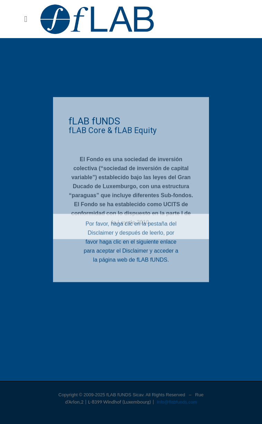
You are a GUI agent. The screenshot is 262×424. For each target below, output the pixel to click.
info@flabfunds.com (177, 402)
